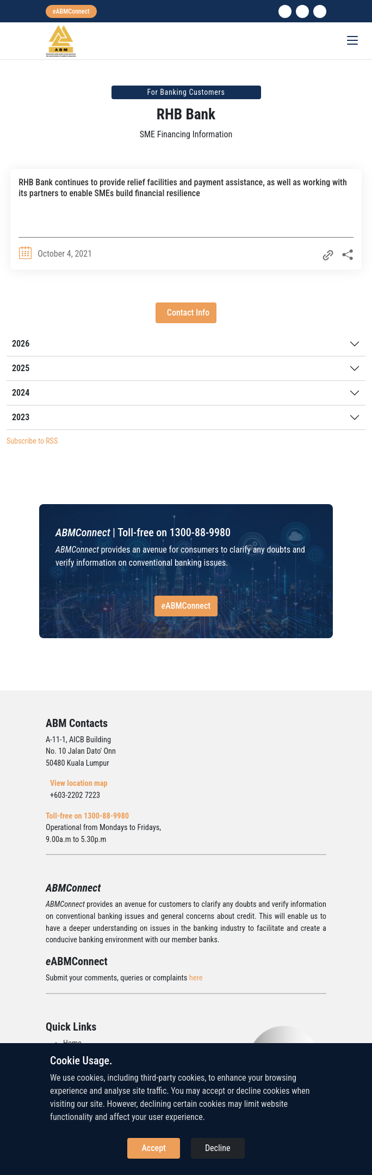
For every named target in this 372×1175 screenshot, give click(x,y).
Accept (153, 1148)
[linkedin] (285, 11)
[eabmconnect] (71, 11)
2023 (20, 417)
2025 (20, 368)
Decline (218, 1148)
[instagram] (302, 11)
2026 (20, 343)
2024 (20, 392)
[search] (319, 11)
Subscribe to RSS (32, 441)
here (196, 978)
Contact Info (188, 312)
